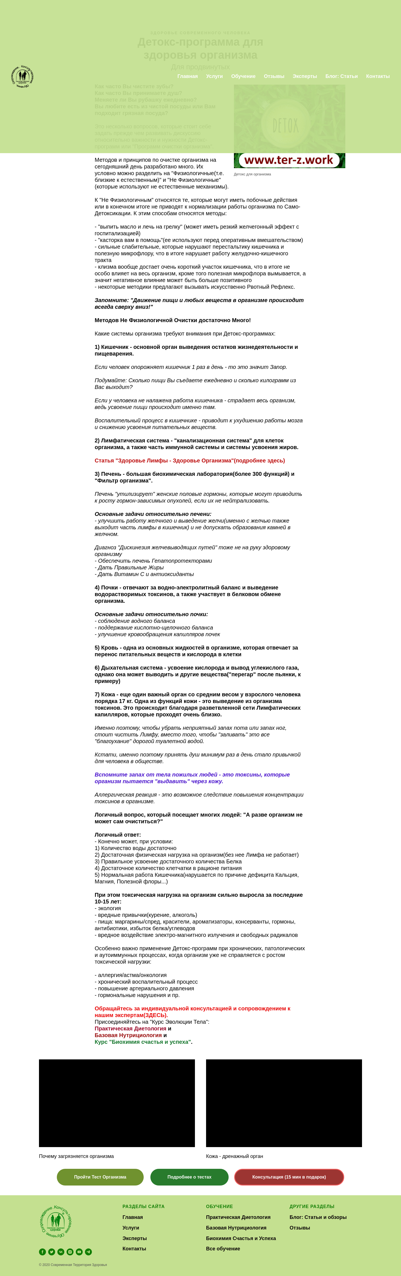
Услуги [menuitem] (214, 76)
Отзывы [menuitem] (274, 76)
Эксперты (135, 1238)
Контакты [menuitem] (378, 76)
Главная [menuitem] (187, 76)
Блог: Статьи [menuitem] (342, 76)
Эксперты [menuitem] (305, 76)
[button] (100, 1177)
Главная (133, 1217)
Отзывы (300, 1228)
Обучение (219, 1206)
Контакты (134, 1248)
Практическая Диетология (130, 1028)
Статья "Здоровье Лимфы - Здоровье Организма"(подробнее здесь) (190, 460)
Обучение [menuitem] (243, 76)
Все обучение (223, 1248)
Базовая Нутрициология (128, 1035)
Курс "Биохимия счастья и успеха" (143, 1042)
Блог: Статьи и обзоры (318, 1217)
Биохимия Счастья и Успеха (241, 1238)
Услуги (131, 1228)
